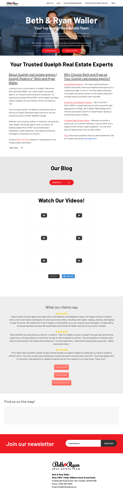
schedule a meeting (71, 50)
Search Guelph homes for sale (96, 3)
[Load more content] (54, 276)
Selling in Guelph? (61, 375)
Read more (56, 182)
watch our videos (50, 50)
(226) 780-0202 (65, 483)
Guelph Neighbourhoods (73, 3)
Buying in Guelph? (61, 367)
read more (13, 147)
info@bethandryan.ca (66, 487)
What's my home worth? (61, 383)
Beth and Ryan (22, 139)
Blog (58, 3)
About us (50, 3)
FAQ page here (90, 138)
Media (113, 3)
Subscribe (108, 443)
